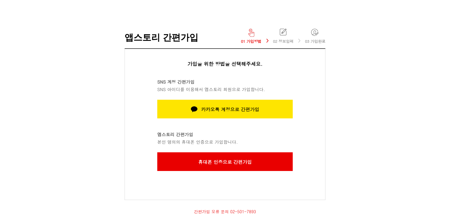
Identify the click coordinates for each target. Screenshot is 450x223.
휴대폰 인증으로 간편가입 (225, 162)
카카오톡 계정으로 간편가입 (225, 109)
